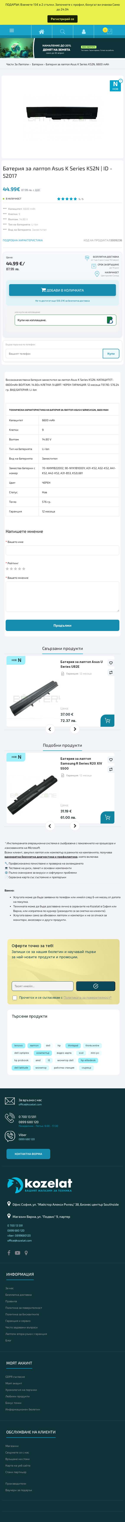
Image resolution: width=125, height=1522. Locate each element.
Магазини (12, 1446)
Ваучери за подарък (18, 1490)
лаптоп (34, 1045)
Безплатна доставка (18, 1294)
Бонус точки (13, 1403)
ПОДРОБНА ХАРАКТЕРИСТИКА (23, 240)
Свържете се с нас (17, 1452)
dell (48, 1045)
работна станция (64, 1067)
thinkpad (73, 1045)
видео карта (64, 1052)
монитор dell (65, 1060)
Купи (111, 353)
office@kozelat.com (30, 1104)
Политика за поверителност (23, 1307)
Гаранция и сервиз (17, 1320)
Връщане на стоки (17, 1459)
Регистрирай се (62, 19)
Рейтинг (13, 563)
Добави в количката (62, 289)
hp (59, 1045)
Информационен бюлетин (22, 1409)
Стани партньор (15, 1472)
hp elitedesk (88, 1060)
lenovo (18, 1045)
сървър (86, 1067)
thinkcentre (92, 1045)
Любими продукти (17, 1396)
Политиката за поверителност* (88, 997)
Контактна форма (28, 1154)
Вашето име (15, 542)
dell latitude (21, 1067)
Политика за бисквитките (22, 1314)
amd (38, 1060)
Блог (8, 1340)
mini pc (95, 1052)
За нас (9, 1288)
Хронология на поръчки (21, 1389)
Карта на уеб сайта (17, 1465)
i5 (49, 1060)
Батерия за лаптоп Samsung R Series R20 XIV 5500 (81, 763)
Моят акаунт (13, 1383)
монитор (41, 1067)
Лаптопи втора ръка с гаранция (26, 1334)
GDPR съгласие (15, 1376)
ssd (81, 1052)
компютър (42, 1052)
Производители (15, 1483)
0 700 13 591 (27, 1117)
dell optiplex (21, 1052)
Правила (11, 1301)
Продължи (62, 625)
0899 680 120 (29, 1122)
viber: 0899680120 (19, 1235)
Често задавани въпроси (21, 1327)
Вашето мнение (18, 577)
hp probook (21, 1060)
